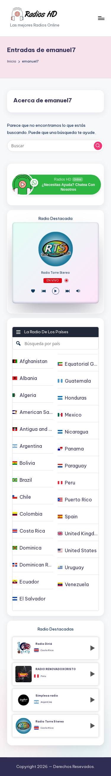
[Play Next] (67, 291)
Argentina (46, 702)
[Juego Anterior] (43, 291)
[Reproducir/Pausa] (55, 291)
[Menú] (101, 18)
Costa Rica (47, 650)
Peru (43, 676)
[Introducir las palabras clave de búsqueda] (55, 146)
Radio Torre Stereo (55, 272)
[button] (98, 146)
